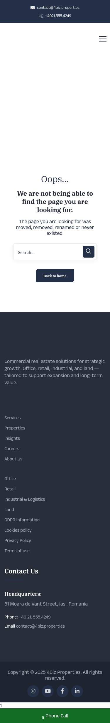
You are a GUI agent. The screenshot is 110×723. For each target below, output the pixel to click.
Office (10, 478)
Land (9, 509)
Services (12, 417)
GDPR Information (22, 519)
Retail (10, 488)
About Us (13, 458)
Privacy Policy (17, 540)
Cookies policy (18, 530)
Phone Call (55, 716)
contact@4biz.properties (55, 7)
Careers (11, 448)
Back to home (54, 276)
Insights (12, 438)
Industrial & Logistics (24, 499)
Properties (14, 427)
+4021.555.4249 (55, 15)
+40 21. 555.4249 (34, 616)
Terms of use (17, 550)
